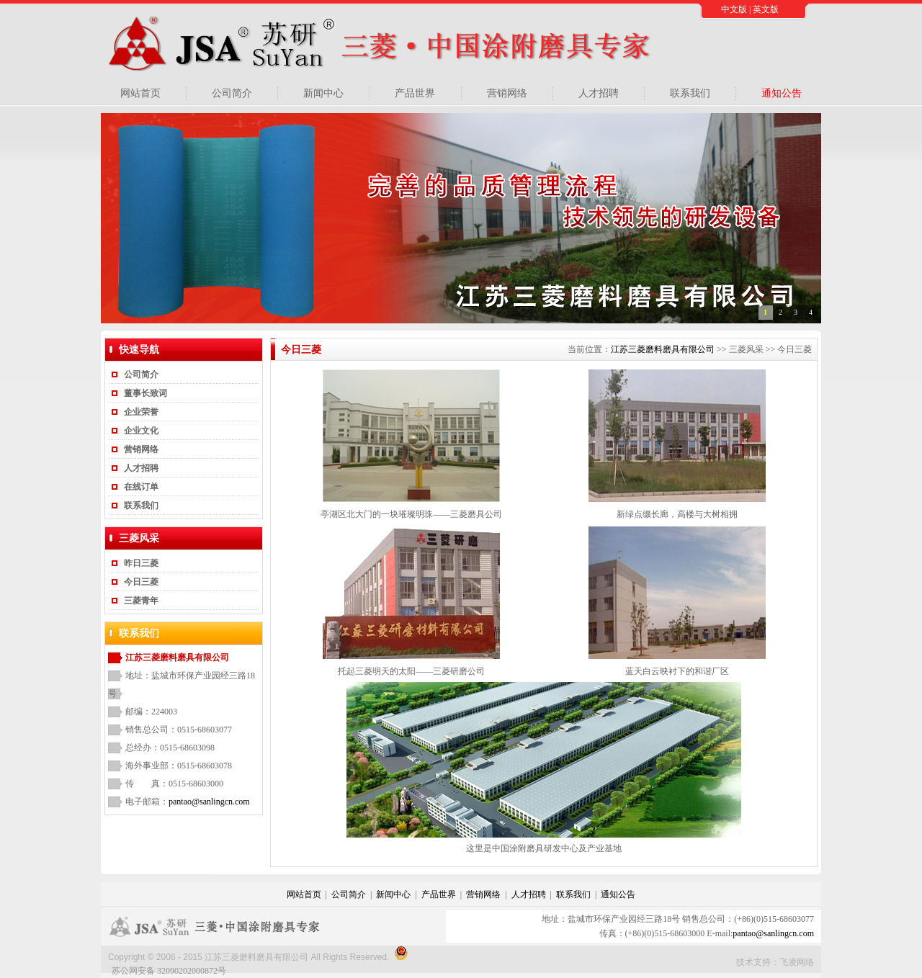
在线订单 (141, 487)
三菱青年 (141, 601)
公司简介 (232, 93)
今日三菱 (141, 582)
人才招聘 (598, 93)
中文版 (734, 9)
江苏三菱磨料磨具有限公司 (663, 349)
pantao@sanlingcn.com (209, 802)
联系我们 (690, 93)
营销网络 (507, 93)
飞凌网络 (796, 962)
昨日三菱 (141, 563)
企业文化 (141, 431)
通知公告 (781, 93)
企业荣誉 (141, 412)
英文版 (766, 9)
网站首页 (140, 93)
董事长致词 (145, 393)
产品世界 (415, 93)
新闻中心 (323, 93)
